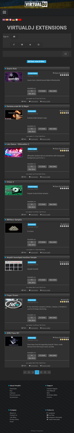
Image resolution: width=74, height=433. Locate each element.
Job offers (13, 417)
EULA (11, 421)
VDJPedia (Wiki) (52, 395)
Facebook (51, 413)
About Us (13, 413)
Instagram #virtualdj (54, 417)
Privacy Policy (14, 419)
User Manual (51, 391)
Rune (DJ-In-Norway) (62, 73)
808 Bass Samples (14, 220)
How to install (46, 101)
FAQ (48, 393)
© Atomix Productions (37, 431)
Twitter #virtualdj (53, 419)
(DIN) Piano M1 (13, 333)
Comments (34, 101)
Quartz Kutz (12, 69)
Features (12, 393)
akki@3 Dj (66, 224)
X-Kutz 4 (10, 182)
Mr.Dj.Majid (65, 111)
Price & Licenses (15, 395)
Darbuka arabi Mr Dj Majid (17, 106)
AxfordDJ (66, 299)
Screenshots (14, 397)
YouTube (50, 415)
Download (13, 389)
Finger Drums (12, 295)
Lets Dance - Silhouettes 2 (18, 144)
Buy (11, 391)
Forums (49, 397)
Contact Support (52, 389)
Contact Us (13, 415)
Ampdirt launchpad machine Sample (22, 257)
